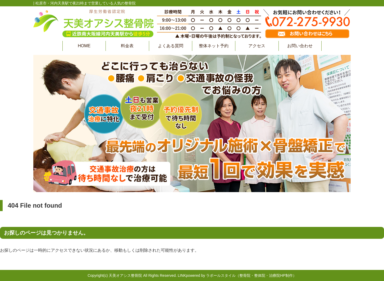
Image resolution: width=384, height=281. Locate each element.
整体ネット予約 (213, 46)
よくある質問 (170, 46)
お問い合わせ (300, 46)
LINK (182, 275)
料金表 (127, 46)
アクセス (256, 46)
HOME (84, 46)
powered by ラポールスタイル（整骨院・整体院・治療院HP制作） (241, 275)
